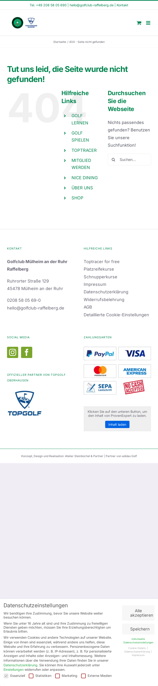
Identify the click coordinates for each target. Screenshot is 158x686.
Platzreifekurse (99, 269)
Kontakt (122, 5)
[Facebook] (26, 352)
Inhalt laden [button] (117, 424)
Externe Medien (96, 675)
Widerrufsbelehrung (104, 299)
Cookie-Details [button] (137, 647)
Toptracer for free (102, 261)
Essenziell (14, 675)
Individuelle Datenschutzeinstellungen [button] (138, 640)
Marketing (66, 675)
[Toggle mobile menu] (148, 22)
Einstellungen (14, 669)
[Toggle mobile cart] (139, 22)
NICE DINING (85, 177)
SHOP (77, 197)
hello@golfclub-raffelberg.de (92, 5)
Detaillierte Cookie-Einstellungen (116, 314)
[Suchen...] (129, 159)
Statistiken (40, 675)
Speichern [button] (140, 628)
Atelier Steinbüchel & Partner (84, 456)
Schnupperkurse (100, 276)
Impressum (95, 284)
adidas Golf (129, 456)
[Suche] (113, 159)
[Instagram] (12, 352)
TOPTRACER (84, 150)
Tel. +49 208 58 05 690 (48, 5)
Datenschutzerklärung (106, 291)
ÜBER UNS (82, 187)
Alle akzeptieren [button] (141, 612)
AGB (88, 307)
